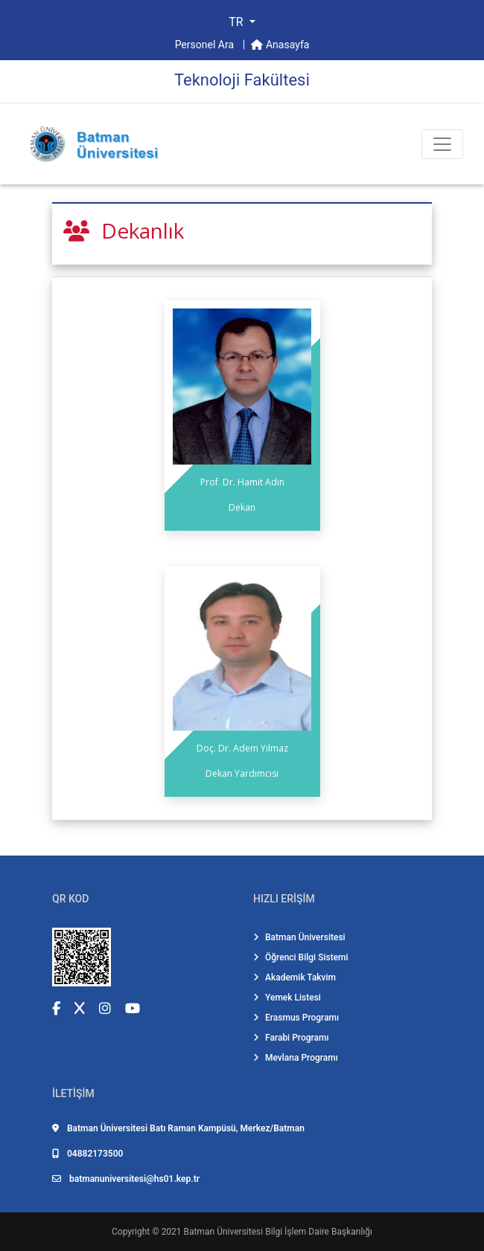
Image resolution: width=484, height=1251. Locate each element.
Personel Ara (206, 45)
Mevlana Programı (295, 1058)
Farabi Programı (291, 1037)
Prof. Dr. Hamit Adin (242, 482)
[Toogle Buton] (442, 144)
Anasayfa (280, 45)
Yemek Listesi (287, 997)
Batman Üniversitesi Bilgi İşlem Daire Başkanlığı (278, 1231)
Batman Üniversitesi (299, 937)
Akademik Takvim (294, 977)
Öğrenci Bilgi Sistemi (300, 957)
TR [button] (237, 22)
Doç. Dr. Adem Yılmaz (242, 748)
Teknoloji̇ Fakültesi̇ (242, 80)
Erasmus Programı (296, 1017)
